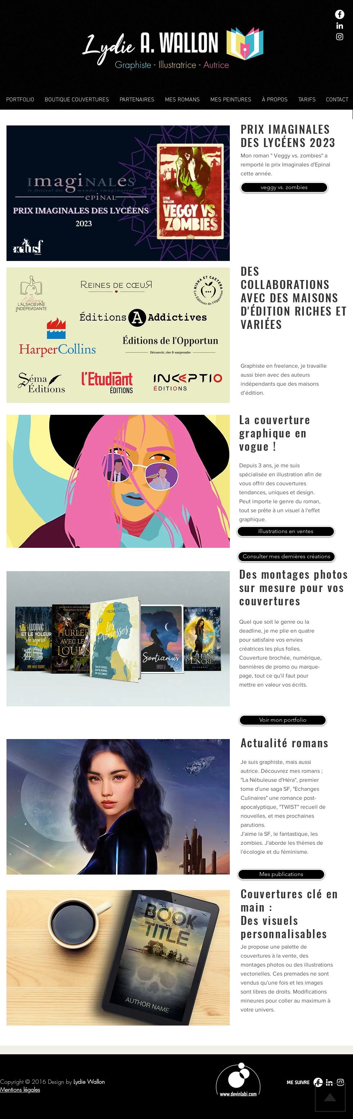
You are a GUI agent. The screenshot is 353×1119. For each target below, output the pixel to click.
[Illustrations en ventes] (286, 531)
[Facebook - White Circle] (339, 14)
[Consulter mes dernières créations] (286, 556)
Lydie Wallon (89, 1082)
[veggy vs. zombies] (284, 187)
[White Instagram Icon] (339, 36)
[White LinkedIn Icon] (339, 25)
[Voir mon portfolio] (282, 720)
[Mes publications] (281, 874)
